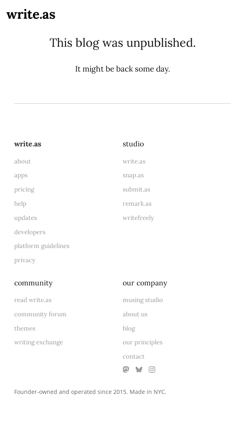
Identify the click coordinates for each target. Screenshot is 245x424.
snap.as (133, 175)
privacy (24, 260)
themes (24, 328)
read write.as (33, 300)
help (20, 203)
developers (30, 232)
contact (134, 356)
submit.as (136, 189)
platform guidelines (41, 246)
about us (135, 314)
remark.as (137, 203)
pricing (24, 189)
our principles (143, 342)
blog (129, 328)
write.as (31, 14)
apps (21, 175)
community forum (40, 314)
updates (25, 218)
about (22, 161)
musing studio (143, 300)
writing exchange (38, 342)
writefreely (138, 218)
